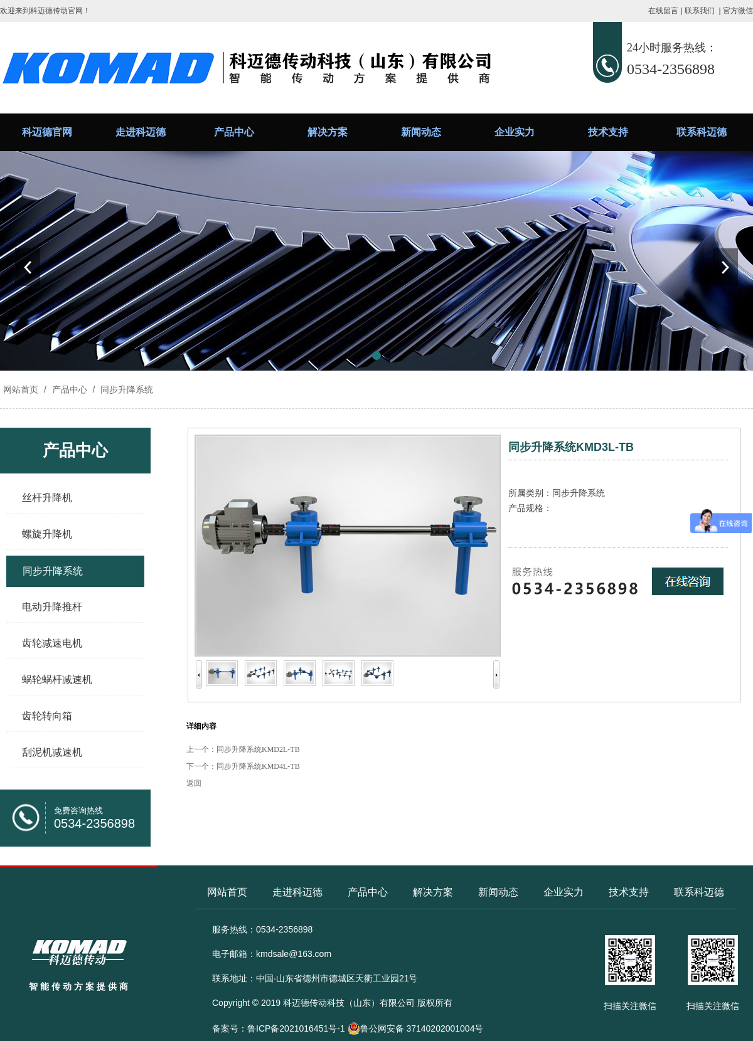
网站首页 (20, 389)
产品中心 (234, 132)
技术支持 (608, 132)
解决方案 (327, 132)
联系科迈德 (701, 132)
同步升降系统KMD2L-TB (258, 749)
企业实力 (514, 132)
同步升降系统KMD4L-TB (258, 766)
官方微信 (738, 10)
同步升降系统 (125, 389)
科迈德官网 (47, 132)
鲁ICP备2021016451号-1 (296, 1028)
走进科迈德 (140, 132)
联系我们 (700, 10)
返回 (193, 783)
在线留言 (663, 10)
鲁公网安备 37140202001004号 (416, 1028)
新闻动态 (421, 132)
